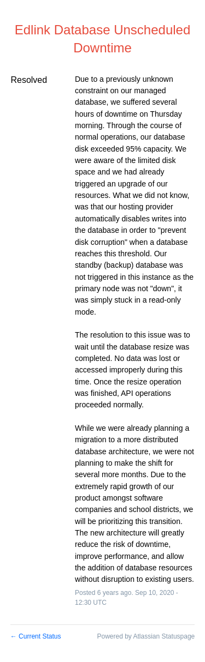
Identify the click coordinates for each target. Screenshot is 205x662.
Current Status (35, 636)
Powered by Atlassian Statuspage (146, 636)
